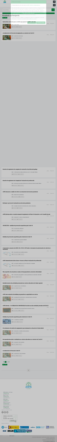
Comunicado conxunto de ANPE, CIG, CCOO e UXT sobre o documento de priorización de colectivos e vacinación (27, 248)
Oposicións (14, 230)
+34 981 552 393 (6, 393)
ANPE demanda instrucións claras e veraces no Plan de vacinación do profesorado (22, 260)
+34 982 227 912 (6, 400)
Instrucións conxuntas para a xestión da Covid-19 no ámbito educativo (19, 21)
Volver (5, 17)
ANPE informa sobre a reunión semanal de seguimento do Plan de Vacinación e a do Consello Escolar (26, 214)
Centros (13, 26)
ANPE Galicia (11, 435)
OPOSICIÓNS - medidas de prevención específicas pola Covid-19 (18, 225)
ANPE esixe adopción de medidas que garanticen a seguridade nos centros (20, 294)
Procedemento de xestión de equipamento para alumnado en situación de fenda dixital (23, 328)
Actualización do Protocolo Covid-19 (11, 350)
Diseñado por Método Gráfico (48, 439)
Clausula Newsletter (50, 438)
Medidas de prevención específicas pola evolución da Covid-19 (17, 236)
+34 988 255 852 (6, 407)
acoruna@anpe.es (6, 397)
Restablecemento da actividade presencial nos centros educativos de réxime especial (22, 283)
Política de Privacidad (36, 437)
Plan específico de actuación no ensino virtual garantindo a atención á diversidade (22, 272)
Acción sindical (15, 254)
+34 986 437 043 (6, 403)
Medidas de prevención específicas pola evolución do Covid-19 (17, 317)
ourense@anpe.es (6, 408)
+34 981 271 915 (6, 396)
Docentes (14, 219)
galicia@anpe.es (6, 394)
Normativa (14, 241)
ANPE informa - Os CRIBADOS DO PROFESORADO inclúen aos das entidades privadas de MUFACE (25, 305)
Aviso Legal (52, 437)
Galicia (48, 23)
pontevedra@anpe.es (7, 404)
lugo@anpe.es (5, 401)
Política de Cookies (45, 437)
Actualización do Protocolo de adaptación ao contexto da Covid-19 (18, 33)
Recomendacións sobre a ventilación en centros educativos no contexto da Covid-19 (22, 339)
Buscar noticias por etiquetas (28, 13)
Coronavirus (19, 26)
